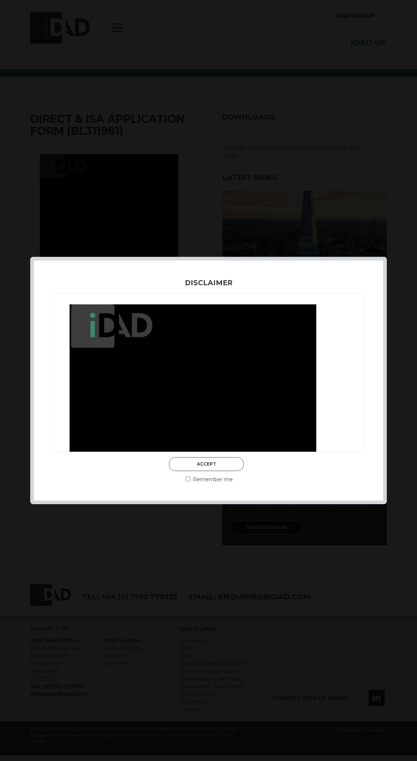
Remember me (209, 479)
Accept (206, 464)
